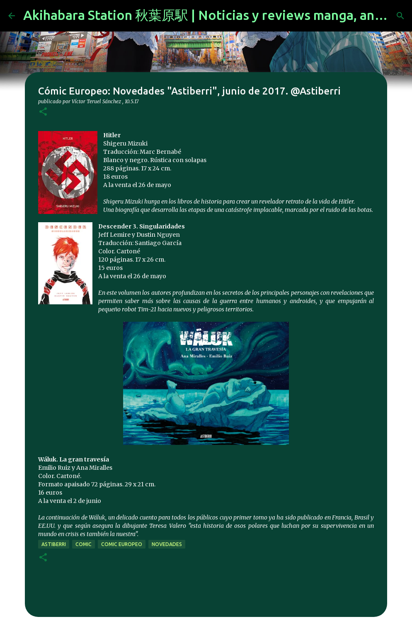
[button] (43, 112)
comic (83, 544)
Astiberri (53, 544)
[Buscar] (400, 16)
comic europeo (121, 544)
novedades (167, 544)
